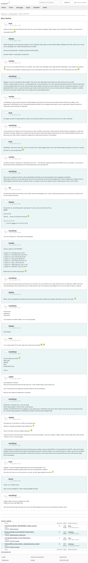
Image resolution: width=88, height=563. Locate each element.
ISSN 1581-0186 (64, 560)
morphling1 (13, 76)
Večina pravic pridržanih (37, 557)
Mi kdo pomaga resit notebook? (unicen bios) (19, 532)
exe (10, 187)
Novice (4, 7)
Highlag (11, 39)
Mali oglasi (19, 7)
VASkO (11, 377)
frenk (10, 23)
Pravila (4, 557)
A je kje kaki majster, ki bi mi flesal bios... (18, 538)
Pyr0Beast (71, 532)
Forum (11, 7)
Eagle (6, 527)
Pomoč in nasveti (14, 541)
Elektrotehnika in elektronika (17, 535)
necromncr (7, 533)
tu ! (28, 409)
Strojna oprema (14, 529)
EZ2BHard (71, 544)
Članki (28, 7)
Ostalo (45, 7)
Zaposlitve (36, 7)
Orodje (5, 210)
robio (69, 538)
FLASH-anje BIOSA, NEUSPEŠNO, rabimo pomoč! (21, 526)
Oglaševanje (5, 560)
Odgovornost (63, 557)
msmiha (11, 61)
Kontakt (33, 560)
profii (6, 545)
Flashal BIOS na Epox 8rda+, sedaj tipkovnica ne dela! (22, 544)
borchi (11, 479)
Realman (7, 539)
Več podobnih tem (6, 552)
